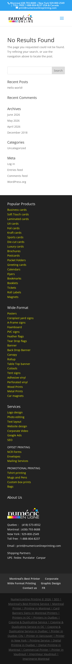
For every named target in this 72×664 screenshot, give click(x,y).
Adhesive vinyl (16, 377)
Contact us (30, 588)
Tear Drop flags (17, 341)
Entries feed (15, 170)
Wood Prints (15, 387)
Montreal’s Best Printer (24, 578)
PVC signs (13, 332)
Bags (10, 486)
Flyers (11, 274)
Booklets (12, 283)
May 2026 (13, 120)
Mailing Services (17, 461)
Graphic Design (51, 583)
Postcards (13, 255)
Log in (11, 164)
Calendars (13, 269)
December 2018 (17, 132)
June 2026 (13, 114)
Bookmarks (14, 278)
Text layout (14, 421)
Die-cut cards (15, 242)
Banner (12, 345)
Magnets (12, 297)
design (22, 426)
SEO (9, 440)
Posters (12, 313)
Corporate (51, 578)
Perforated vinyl (17, 382)
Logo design (15, 412)
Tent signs (14, 373)
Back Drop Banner (19, 350)
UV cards (13, 223)
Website (12, 426)
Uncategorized (16, 148)
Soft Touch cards (18, 214)
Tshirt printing (16, 473)
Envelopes (13, 456)
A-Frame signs (16, 322)
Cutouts (12, 368)
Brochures (14, 251)
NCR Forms (14, 452)
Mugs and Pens (17, 477)
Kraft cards (14, 232)
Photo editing (15, 417)
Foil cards (13, 228)
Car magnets (15, 396)
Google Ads (14, 435)
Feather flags (15, 336)
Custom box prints (19, 482)
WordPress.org (16, 182)
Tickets (11, 287)
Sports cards (15, 237)
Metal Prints (15, 391)
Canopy (12, 354)
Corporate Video (17, 431)
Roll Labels (14, 292)
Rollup (11, 359)
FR (43, 588)
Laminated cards (18, 219)
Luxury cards (15, 246)
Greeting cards (16, 265)
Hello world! (15, 87)
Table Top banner (18, 364)
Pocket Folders (16, 260)
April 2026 (13, 126)
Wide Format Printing (21, 583)
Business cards (17, 210)
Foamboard (14, 327)
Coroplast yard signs (20, 318)
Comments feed (17, 176)
